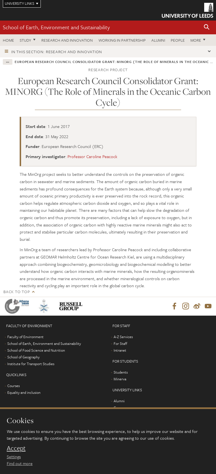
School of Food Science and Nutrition (36, 350)
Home (8, 40)
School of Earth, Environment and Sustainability (56, 27)
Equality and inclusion (23, 392)
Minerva (120, 379)
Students (121, 372)
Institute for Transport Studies (30, 364)
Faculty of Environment (25, 337)
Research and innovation (67, 40)
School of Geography (23, 357)
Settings (14, 456)
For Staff (120, 343)
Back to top (16, 292)
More (195, 40)
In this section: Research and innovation (56, 52)
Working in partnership (122, 40)
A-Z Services (123, 337)
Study (25, 40)
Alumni (158, 40)
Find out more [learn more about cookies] (20, 463)
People (178, 40)
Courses (13, 385)
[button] (206, 27)
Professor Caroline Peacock (92, 156)
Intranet (120, 350)
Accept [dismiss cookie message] (16, 448)
